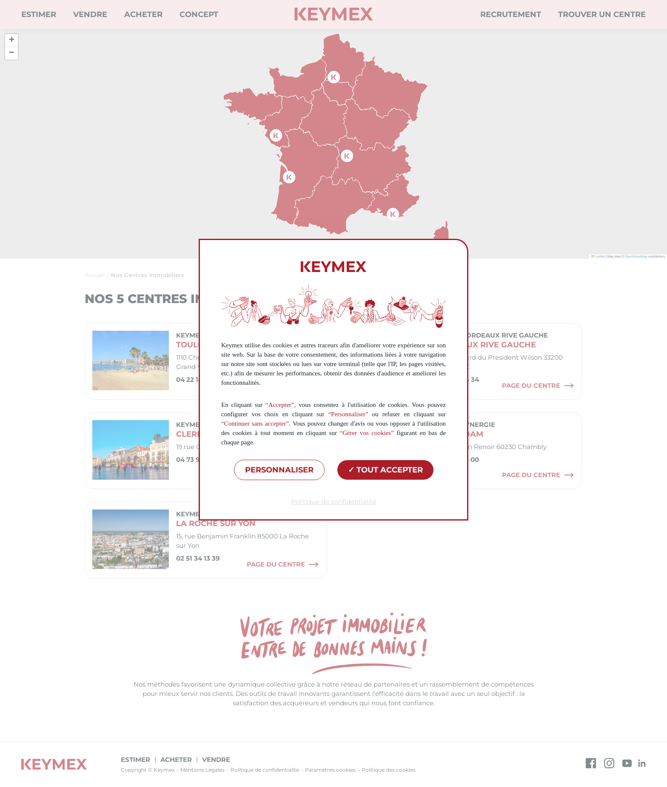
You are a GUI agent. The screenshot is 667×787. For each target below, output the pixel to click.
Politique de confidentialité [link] (333, 502)
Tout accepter (385, 470)
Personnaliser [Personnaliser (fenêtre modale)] (279, 470)
